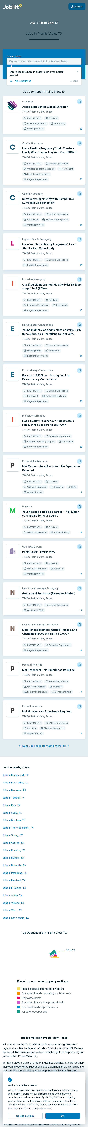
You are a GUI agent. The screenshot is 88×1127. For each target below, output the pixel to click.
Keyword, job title (14, 56)
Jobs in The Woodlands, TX (18, 827)
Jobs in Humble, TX (13, 857)
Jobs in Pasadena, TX (15, 872)
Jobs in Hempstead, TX (15, 775)
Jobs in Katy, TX (11, 805)
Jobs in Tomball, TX (13, 797)
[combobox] (44, 61)
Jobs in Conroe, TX (13, 842)
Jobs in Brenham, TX (14, 820)
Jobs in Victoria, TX (13, 902)
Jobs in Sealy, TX (12, 812)
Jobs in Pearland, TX (14, 880)
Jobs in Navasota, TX (14, 790)
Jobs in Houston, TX (14, 850)
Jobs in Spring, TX (13, 835)
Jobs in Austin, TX (12, 895)
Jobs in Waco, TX (12, 910)
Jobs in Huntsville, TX (14, 865)
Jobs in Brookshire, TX (15, 782)
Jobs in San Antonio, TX (16, 918)
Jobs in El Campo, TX (14, 887)
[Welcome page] (12, 6)
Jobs (32, 22)
